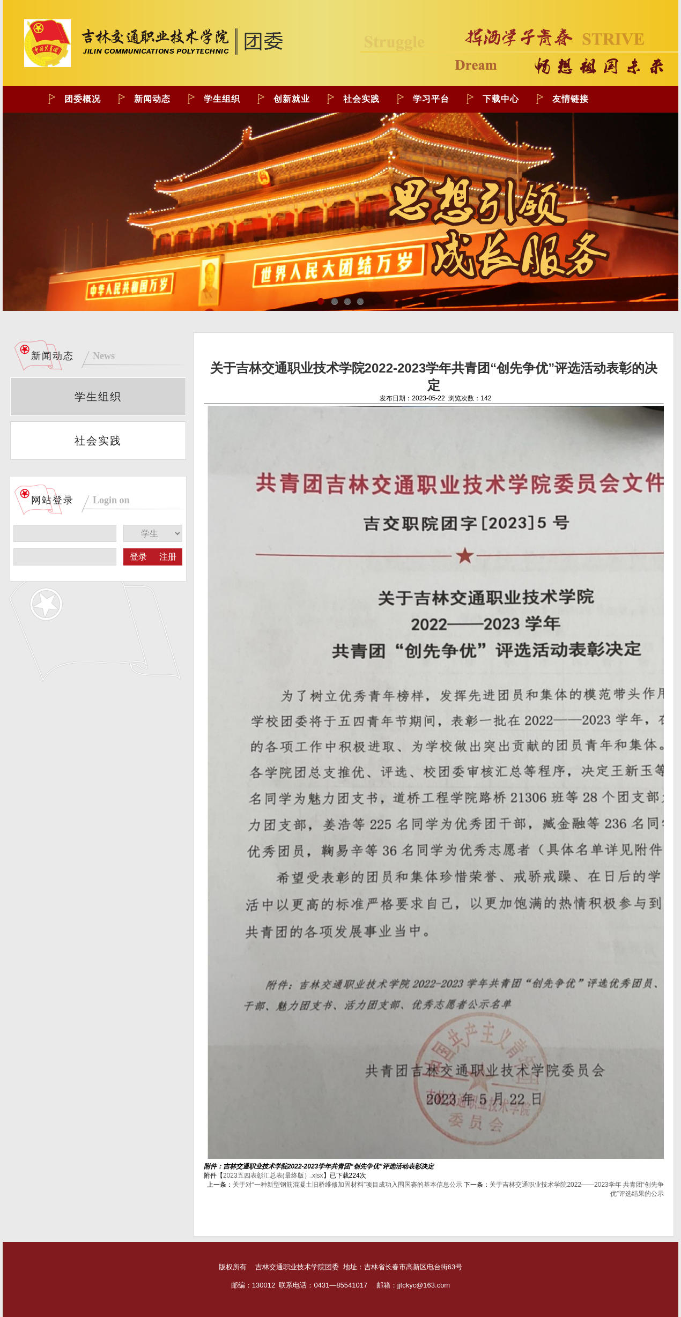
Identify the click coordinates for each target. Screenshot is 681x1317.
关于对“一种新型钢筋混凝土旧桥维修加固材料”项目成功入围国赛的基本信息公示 (347, 1184)
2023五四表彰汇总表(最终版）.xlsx (273, 1175)
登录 (138, 556)
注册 (167, 556)
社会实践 (98, 441)
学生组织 (98, 397)
